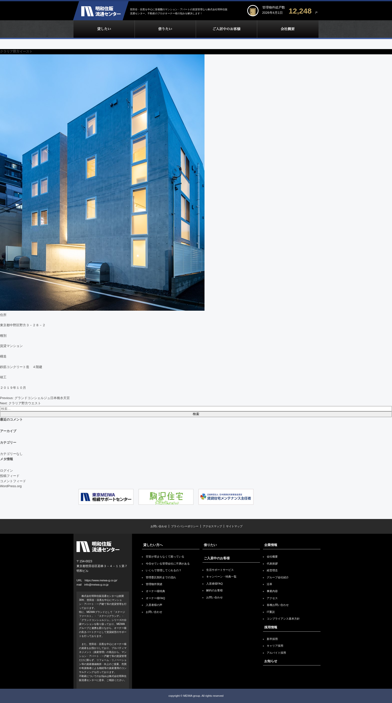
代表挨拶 (272, 563)
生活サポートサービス (220, 569)
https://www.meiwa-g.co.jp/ (101, 580)
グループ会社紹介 (278, 577)
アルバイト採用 (276, 652)
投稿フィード (10, 476)
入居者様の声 (154, 604)
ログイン (6, 470)
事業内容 (272, 591)
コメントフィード (13, 481)
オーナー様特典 (155, 591)
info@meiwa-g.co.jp (96, 584)
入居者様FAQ (214, 583)
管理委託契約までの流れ (161, 577)
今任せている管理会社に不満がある (168, 563)
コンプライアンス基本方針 (283, 618)
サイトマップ (234, 526)
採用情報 (270, 627)
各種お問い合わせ (278, 604)
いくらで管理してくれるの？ (164, 570)
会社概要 (272, 556)
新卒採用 (272, 638)
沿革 (269, 584)
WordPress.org (11, 486)
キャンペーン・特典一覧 (221, 576)
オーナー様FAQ (155, 598)
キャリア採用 (275, 645)
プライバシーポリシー (184, 526)
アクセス (272, 598)
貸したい (104, 29)
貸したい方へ (153, 545)
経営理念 (272, 570)
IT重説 (271, 611)
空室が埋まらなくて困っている (165, 556)
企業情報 (287, 29)
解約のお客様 (214, 590)
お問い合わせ (158, 526)
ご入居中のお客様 (226, 29)
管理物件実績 (154, 584)
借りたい (165, 29)
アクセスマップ (212, 526)
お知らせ (270, 661)
